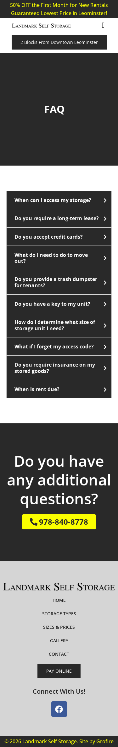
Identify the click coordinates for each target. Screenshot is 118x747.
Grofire (105, 741)
